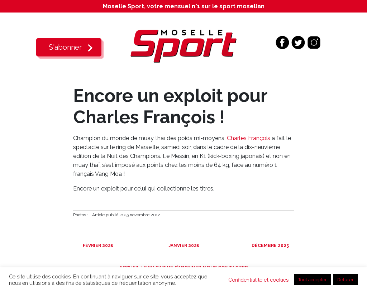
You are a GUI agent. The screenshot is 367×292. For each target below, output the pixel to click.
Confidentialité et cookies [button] (258, 280)
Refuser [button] (345, 279)
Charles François (248, 138)
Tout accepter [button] (312, 279)
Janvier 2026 (184, 245)
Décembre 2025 (270, 245)
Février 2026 (98, 245)
